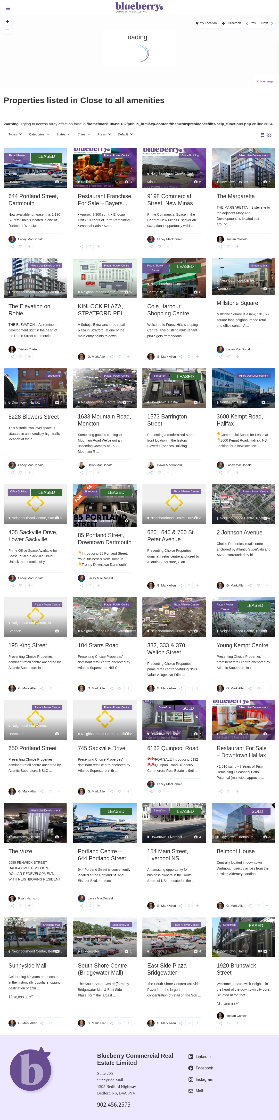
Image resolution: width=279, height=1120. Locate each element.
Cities (81, 134)
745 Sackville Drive (101, 748)
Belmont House (236, 851)
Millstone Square (237, 303)
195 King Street (27, 645)
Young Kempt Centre (242, 645)
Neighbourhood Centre (29, 174)
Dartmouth (16, 182)
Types (12, 134)
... (39, 226)
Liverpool (175, 837)
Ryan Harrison (28, 898)
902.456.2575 (114, 1104)
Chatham (263, 518)
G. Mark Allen (97, 356)
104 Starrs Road (98, 645)
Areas (102, 134)
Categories (36, 134)
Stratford (123, 292)
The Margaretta (236, 196)
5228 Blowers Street (33, 417)
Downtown (228, 182)
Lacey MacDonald (30, 239)
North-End (227, 402)
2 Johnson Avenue (240, 532)
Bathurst (193, 518)
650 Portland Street (32, 748)
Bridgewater (90, 951)
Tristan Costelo (236, 239)
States (61, 134)
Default (123, 134)
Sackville (54, 518)
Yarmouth (124, 631)
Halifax (86, 182)
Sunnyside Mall (27, 965)
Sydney (192, 631)
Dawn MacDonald (100, 465)
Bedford (54, 951)
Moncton (123, 402)
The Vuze (20, 851)
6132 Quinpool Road (172, 748)
